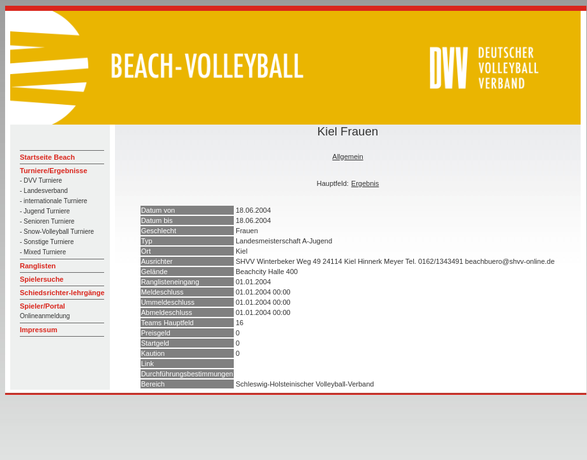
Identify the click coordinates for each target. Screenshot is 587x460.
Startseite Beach (47, 157)
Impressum (38, 330)
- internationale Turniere (54, 200)
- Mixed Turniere (43, 252)
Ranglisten (38, 266)
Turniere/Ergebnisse (54, 170)
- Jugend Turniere (45, 211)
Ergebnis (365, 183)
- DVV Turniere (41, 180)
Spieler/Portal (42, 306)
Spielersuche (41, 279)
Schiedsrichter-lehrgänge (62, 292)
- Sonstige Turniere (47, 241)
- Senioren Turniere (47, 221)
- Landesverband (44, 190)
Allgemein (347, 156)
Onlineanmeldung (45, 315)
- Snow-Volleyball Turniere (57, 231)
